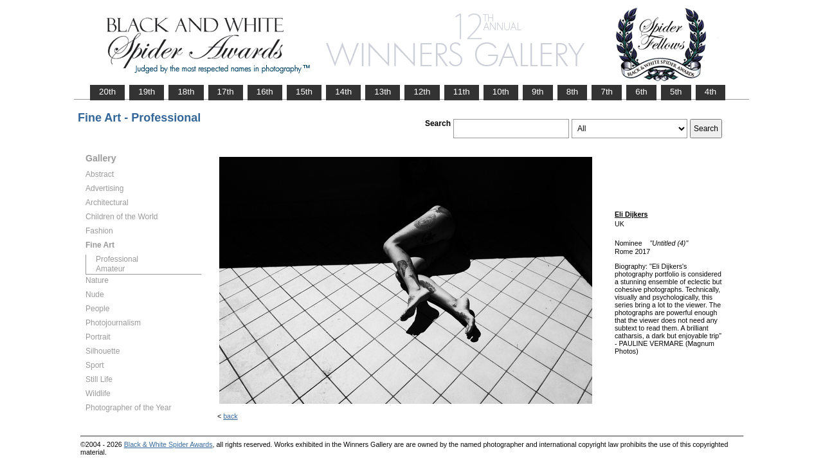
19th (146, 91)
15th (304, 91)
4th (711, 91)
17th (225, 91)
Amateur (110, 268)
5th (676, 91)
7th (606, 91)
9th (538, 91)
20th (107, 91)
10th (500, 91)
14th (343, 91)
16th (264, 91)
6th (641, 91)
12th (421, 91)
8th (572, 91)
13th (382, 91)
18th (185, 91)
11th (461, 91)
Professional (117, 259)
